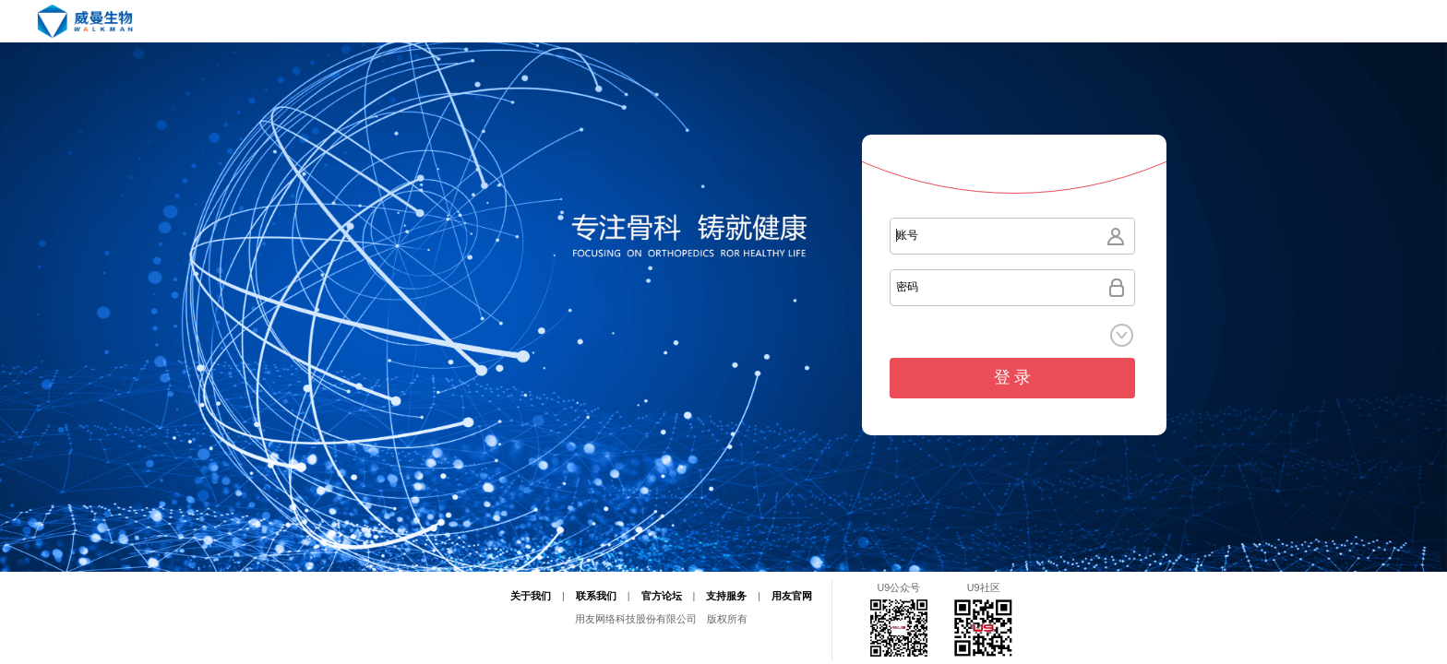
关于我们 (530, 595)
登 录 (1013, 377)
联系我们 (596, 595)
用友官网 (791, 595)
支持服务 (726, 595)
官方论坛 (661, 595)
